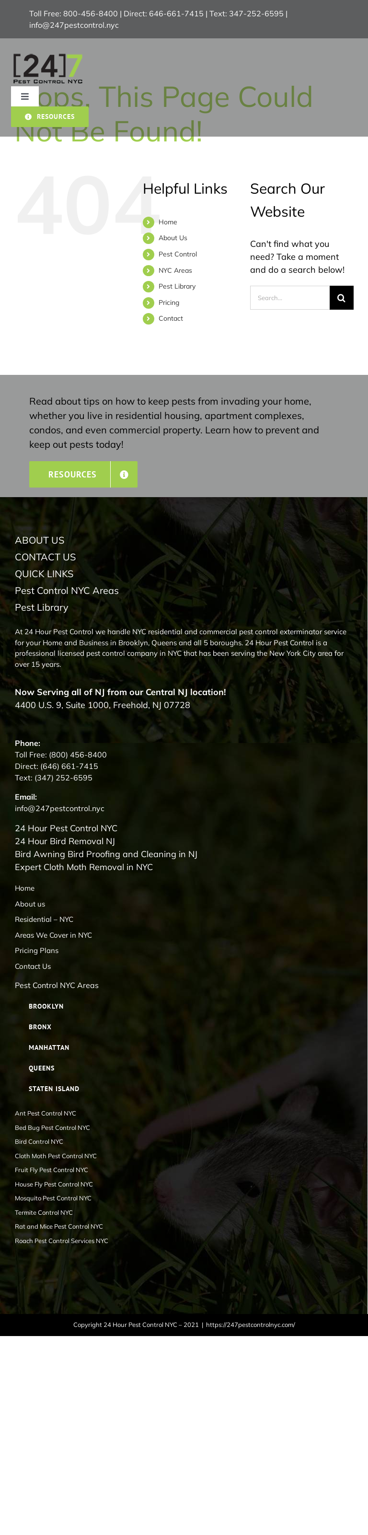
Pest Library (177, 286)
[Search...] (290, 298)
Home (168, 222)
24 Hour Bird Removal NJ (65, 841)
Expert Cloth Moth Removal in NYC (84, 866)
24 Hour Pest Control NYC (66, 828)
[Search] (342, 298)
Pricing (169, 302)
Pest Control (178, 254)
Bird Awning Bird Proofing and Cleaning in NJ (106, 854)
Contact (171, 318)
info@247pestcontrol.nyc (74, 25)
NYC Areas (175, 270)
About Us (173, 237)
